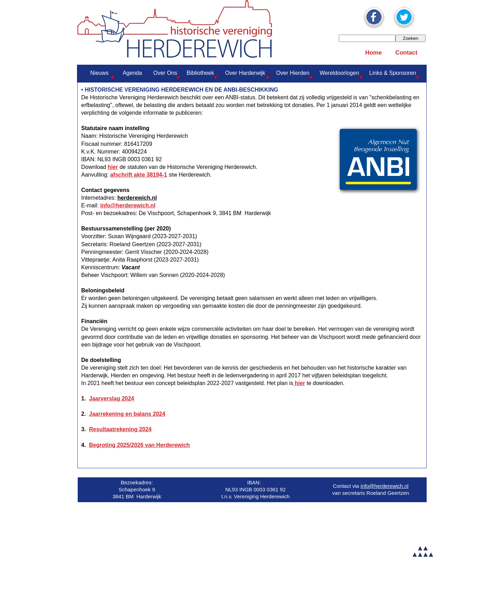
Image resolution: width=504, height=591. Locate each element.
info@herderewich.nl (127, 205)
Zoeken (410, 38)
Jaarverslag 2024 (111, 398)
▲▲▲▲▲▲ (422, 551)
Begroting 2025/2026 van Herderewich (139, 445)
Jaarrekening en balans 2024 (127, 414)
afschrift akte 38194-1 (138, 175)
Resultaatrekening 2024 (120, 429)
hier (113, 167)
